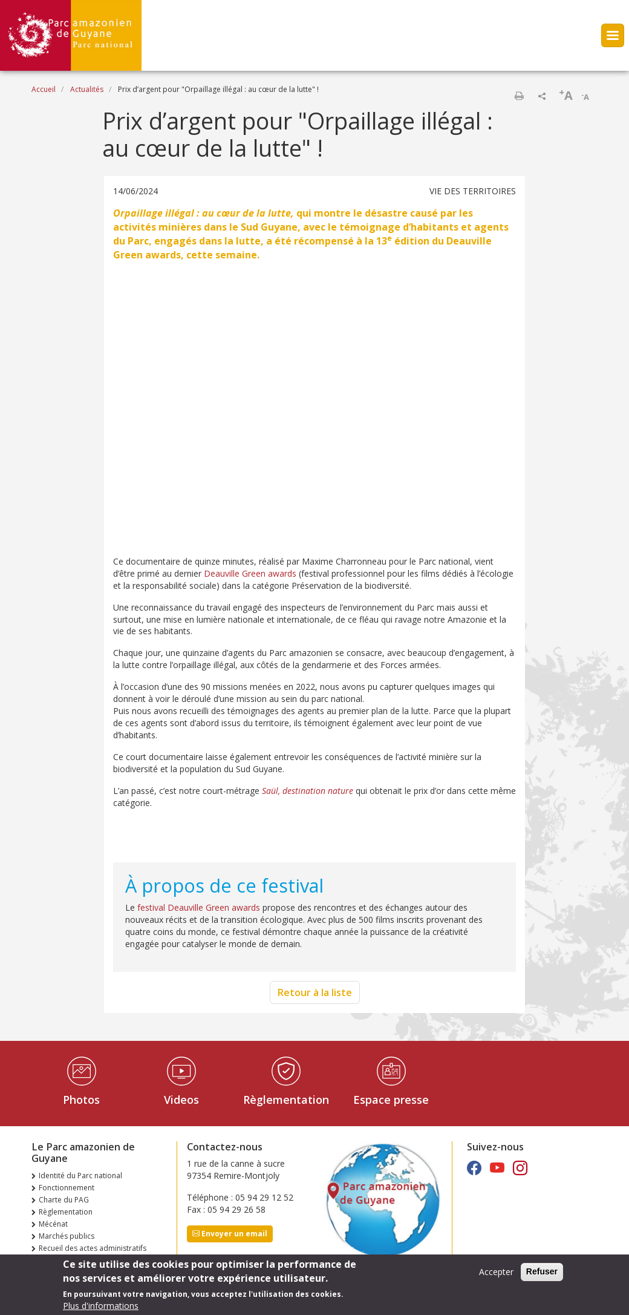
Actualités (86, 89)
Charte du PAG (64, 1200)
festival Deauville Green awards (198, 907)
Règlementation (286, 1099)
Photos (81, 1099)
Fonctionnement (66, 1187)
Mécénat (53, 1224)
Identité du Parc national (80, 1175)
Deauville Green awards (248, 573)
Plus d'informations (101, 1305)
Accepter (496, 1271)
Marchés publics (66, 1236)
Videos (181, 1099)
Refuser (542, 1271)
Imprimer (519, 96)
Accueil (43, 89)
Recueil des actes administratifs (92, 1248)
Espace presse (391, 1099)
